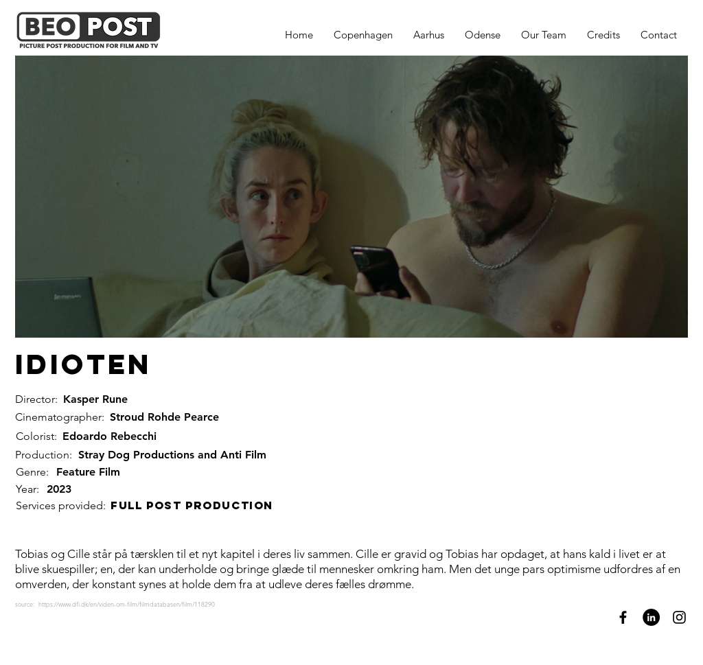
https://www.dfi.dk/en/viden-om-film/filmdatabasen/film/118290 (126, 604)
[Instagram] (679, 617)
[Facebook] (623, 617)
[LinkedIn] (651, 617)
